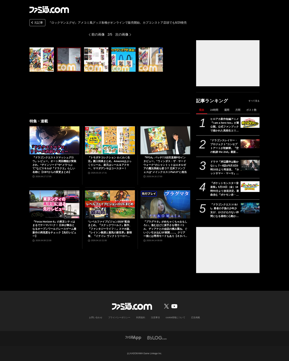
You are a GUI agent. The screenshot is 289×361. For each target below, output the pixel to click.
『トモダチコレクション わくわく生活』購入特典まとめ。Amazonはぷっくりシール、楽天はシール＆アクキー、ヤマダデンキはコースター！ (109, 163)
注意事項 (155, 317)
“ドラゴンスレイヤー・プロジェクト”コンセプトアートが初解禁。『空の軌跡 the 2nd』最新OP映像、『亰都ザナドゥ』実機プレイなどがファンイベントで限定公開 (224, 146)
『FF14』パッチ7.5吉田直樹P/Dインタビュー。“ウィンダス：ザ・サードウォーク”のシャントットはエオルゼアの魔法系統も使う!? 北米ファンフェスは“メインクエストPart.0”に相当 (165, 164)
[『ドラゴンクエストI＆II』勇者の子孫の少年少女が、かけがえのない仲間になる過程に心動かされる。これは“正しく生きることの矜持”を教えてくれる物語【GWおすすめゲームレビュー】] (250, 208)
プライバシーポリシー (119, 317)
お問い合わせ (95, 317)
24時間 (214, 109)
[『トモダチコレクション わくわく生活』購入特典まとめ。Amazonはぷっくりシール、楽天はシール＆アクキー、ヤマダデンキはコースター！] (110, 140)
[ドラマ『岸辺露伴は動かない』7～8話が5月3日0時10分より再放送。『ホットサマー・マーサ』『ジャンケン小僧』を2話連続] (250, 165)
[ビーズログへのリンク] (157, 337)
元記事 (36, 23)
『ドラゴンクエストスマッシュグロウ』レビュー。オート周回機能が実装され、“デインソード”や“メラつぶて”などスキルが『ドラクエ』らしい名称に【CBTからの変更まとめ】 (54, 164)
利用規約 (140, 317)
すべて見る (254, 101)
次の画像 (121, 34)
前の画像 (98, 34)
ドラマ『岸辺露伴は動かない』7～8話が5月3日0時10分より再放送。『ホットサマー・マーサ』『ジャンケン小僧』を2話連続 (224, 167)
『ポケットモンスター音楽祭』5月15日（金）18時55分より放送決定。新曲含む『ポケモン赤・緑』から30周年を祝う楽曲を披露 (224, 189)
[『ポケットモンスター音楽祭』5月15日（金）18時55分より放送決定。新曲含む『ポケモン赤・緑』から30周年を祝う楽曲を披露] (250, 186)
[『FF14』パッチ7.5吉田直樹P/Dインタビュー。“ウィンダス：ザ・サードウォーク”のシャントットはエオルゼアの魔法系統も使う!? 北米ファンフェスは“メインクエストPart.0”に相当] (165, 140)
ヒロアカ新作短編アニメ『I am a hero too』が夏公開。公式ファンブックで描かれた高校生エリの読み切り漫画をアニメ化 (224, 125)
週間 (226, 109)
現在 (201, 109)
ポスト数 (251, 109)
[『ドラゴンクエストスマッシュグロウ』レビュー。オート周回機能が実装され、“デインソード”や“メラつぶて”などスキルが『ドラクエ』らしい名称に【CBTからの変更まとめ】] (54, 140)
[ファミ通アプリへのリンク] (133, 337)
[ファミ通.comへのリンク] (49, 9)
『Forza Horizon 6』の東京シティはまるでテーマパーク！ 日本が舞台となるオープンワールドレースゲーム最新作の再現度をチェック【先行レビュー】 (54, 228)
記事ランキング (212, 100)
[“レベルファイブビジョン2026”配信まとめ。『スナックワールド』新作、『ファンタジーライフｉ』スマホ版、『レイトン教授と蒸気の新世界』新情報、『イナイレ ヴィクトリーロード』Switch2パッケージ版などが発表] (110, 204)
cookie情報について (175, 317)
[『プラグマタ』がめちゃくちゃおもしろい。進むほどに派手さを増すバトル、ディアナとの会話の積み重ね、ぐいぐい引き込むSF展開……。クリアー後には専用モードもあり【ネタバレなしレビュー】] (165, 204)
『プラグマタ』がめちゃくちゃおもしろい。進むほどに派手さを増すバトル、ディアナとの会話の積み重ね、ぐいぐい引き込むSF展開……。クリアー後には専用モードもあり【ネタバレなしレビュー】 (165, 229)
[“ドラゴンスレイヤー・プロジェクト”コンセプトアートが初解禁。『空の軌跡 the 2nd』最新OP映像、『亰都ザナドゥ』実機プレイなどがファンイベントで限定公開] (250, 143)
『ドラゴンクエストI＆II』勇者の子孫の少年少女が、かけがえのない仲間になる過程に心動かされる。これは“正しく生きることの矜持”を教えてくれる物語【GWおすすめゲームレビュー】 (224, 210)
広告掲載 (195, 317)
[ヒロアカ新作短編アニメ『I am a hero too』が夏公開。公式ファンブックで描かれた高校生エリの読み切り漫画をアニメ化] (250, 122)
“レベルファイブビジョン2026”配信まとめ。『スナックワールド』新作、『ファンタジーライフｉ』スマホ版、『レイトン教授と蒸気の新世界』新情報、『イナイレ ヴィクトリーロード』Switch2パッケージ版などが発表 (110, 229)
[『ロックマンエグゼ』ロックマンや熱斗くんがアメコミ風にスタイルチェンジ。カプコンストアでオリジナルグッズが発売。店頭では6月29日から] (41, 59)
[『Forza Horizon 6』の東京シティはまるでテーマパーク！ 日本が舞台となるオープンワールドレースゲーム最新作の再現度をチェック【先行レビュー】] (54, 204)
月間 (237, 109)
